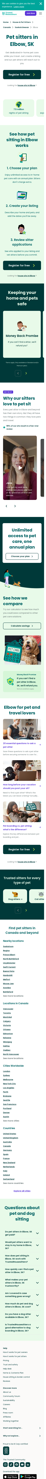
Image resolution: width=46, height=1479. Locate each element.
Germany (7, 1150)
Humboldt (8, 975)
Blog (5, 1408)
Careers (6, 1404)
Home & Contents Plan (13, 1373)
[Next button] (26, 373)
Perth (5, 1092)
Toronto (7, 1013)
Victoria (7, 1025)
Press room (8, 1412)
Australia (7, 1142)
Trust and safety (10, 1364)
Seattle (6, 1100)
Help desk (7, 1368)
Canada (7, 1146)
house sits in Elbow (26, 85)
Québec (6, 1050)
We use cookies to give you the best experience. (18, 5)
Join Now (30, 13)
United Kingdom (10, 1138)
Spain (5, 1154)
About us (7, 1392)
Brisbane (7, 1096)
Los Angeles (8, 1088)
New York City (9, 1083)
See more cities (11, 1120)
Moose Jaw (8, 983)
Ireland (6, 1175)
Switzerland (8, 1179)
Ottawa (6, 1029)
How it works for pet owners (15, 1352)
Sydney (6, 1075)
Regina (6, 950)
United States (9, 1133)
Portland (7, 1108)
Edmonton (8, 1033)
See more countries (13, 1183)
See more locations (13, 995)
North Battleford (11, 959)
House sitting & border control (16, 1377)
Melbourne (8, 1079)
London (6, 1071)
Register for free (22, 74)
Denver (6, 1112)
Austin (6, 1116)
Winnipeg (7, 1042)
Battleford (8, 992)
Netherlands (9, 1166)
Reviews (6, 1381)
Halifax (6, 1046)
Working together (11, 1421)
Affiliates (7, 1417)
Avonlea (7, 987)
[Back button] (18, 373)
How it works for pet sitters (15, 1356)
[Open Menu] (40, 13)
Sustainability (9, 1400)
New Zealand (9, 1162)
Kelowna (7, 1037)
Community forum (11, 1396)
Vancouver (8, 1009)
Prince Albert (9, 954)
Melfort (6, 979)
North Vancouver (11, 1054)
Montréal (7, 1017)
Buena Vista (8, 971)
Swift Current (9, 967)
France (6, 1158)
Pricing (6, 1360)
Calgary (7, 1021)
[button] (20, 468)
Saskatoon (8, 946)
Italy (5, 1171)
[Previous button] (6, 506)
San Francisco (9, 1104)
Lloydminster (9, 963)
